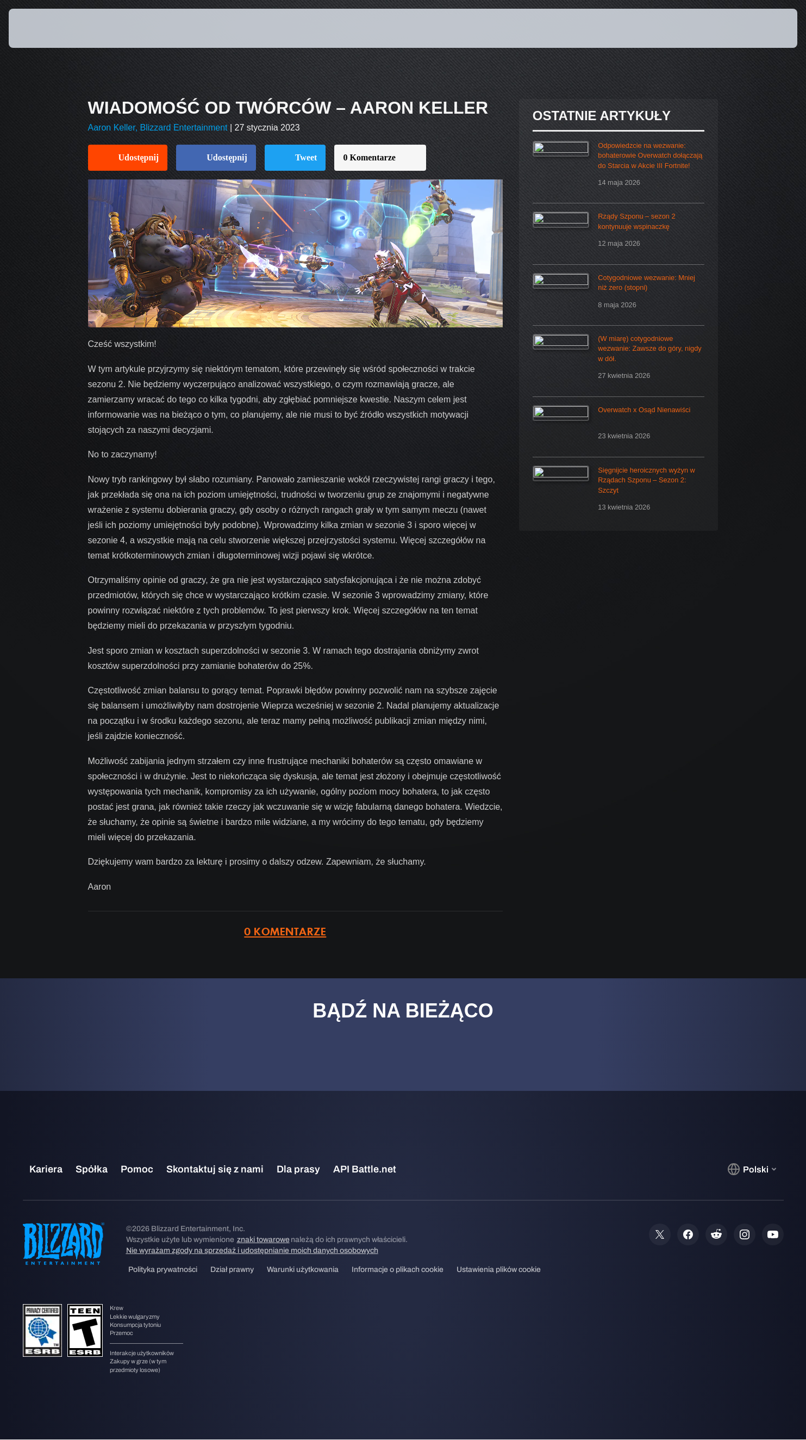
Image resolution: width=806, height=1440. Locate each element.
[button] (758, 28)
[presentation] (49, 28)
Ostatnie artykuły (602, 116)
